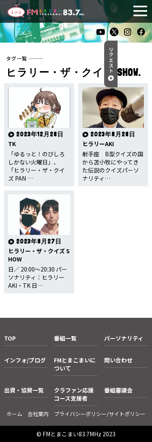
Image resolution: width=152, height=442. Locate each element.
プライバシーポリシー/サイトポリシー (100, 414)
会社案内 (38, 414)
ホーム (14, 414)
